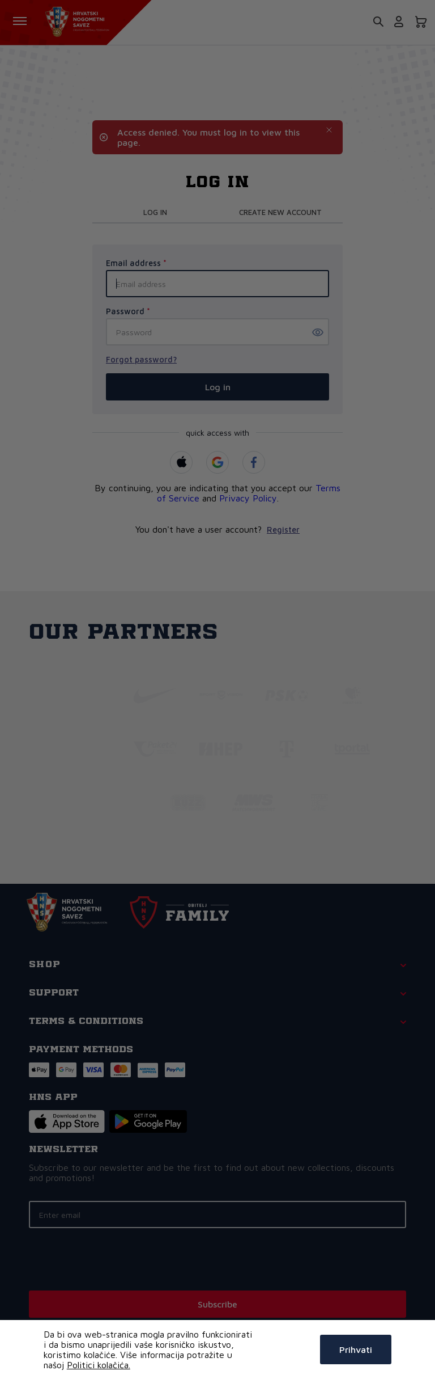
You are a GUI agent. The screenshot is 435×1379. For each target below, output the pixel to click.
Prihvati (355, 1349)
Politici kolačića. (98, 1365)
